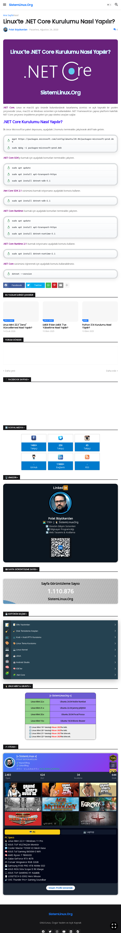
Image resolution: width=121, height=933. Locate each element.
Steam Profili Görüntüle (61, 894)
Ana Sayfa (8, 15)
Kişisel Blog (24, 769)
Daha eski (111, 370)
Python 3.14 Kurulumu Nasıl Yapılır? (96, 326)
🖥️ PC (32, 838)
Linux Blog (24, 772)
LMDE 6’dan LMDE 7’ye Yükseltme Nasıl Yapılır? (55, 326)
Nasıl (15, 15)
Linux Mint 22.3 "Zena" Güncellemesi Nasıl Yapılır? (17, 326)
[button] (4, 4)
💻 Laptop (88, 838)
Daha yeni (10, 370)
